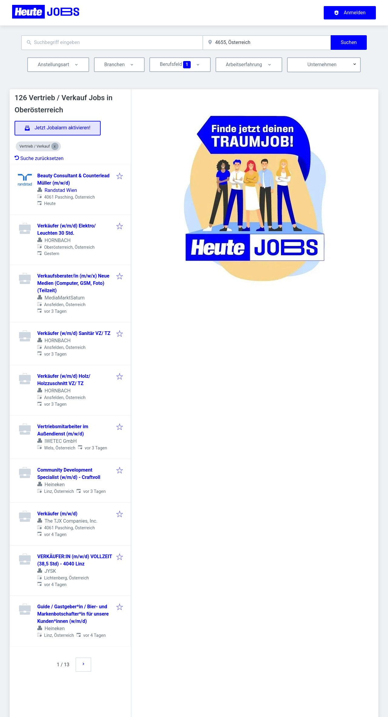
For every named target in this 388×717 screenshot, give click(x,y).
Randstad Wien (61, 190)
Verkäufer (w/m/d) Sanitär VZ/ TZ (73, 333)
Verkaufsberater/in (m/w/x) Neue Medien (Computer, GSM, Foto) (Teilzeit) (73, 283)
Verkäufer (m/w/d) (57, 514)
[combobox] (112, 42)
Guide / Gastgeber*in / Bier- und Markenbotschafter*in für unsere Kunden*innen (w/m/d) (73, 614)
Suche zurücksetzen (39, 158)
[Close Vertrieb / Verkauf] (55, 146)
